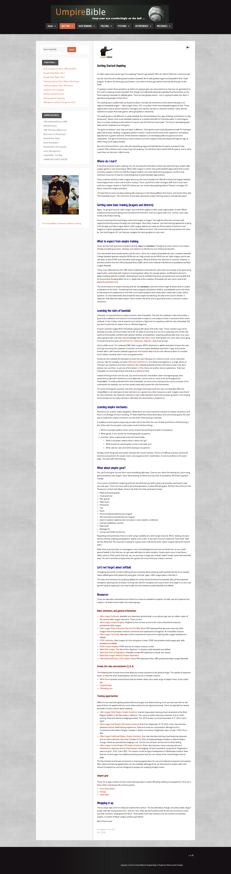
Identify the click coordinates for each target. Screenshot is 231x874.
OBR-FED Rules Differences (55, 130)
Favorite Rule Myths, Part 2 (54, 73)
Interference (127, 341)
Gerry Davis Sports (107, 789)
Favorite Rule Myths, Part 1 (54, 77)
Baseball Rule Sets (110, 282)
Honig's (103, 792)
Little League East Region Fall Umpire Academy (119, 724)
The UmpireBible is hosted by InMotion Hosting (61, 223)
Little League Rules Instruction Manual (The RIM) (120, 628)
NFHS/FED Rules (50, 126)
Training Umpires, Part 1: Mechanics (58, 85)
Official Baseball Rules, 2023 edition (115, 658)
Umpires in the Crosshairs (53, 90)
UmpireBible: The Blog (52, 155)
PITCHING (122, 26)
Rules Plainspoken (51, 143)
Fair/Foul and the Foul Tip (53, 94)
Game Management (52, 151)
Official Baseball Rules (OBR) (55, 122)
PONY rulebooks (106, 640)
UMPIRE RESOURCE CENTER (55, 159)
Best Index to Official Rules (54, 134)
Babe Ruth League (107, 649)
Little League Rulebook (109, 616)
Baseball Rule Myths (51, 138)
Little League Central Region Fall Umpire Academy (121, 745)
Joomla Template (177, 865)
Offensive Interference (138, 362)
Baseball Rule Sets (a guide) (55, 147)
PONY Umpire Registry (109, 646)
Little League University (109, 634)
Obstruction (138, 341)
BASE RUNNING (85, 26)
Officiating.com (106, 688)
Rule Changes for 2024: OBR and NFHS (59, 69)
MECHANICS (162, 26)
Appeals (147, 341)
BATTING (66, 26)
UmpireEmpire (106, 685)
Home (50, 26)
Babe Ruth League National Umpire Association (119, 655)
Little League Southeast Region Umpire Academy (120, 736)
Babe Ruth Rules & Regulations (112, 652)
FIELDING (105, 26)
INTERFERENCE (141, 26)
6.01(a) (140, 368)
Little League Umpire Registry (112, 622)
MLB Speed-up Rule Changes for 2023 (59, 102)
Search (71, 49)
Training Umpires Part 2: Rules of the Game (61, 81)
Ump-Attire (104, 795)
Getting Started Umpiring (54, 98)
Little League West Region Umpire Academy (118, 712)
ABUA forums (105, 679)
